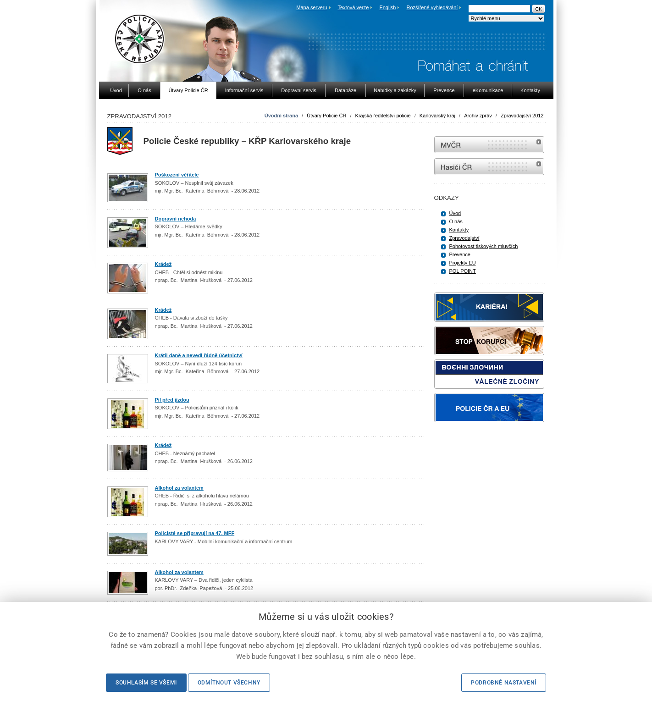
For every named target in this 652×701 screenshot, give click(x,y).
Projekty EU (462, 262)
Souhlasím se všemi (146, 682)
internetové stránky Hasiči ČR (489, 166)
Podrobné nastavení (503, 682)
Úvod (455, 213)
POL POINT (462, 271)
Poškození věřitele (177, 174)
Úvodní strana (281, 115)
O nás (456, 221)
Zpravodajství (464, 238)
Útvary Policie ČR (326, 115)
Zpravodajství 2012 (522, 115)
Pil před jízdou (172, 400)
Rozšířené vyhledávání (432, 7)
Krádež (163, 264)
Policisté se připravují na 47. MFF (195, 533)
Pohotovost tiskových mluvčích (483, 246)
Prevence (459, 254)
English (387, 7)
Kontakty (459, 229)
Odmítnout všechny (229, 682)
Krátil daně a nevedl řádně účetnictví (199, 355)
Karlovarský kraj (437, 115)
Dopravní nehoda (175, 218)
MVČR (489, 144)
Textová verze (353, 7)
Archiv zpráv (478, 115)
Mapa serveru (311, 7)
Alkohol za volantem (179, 488)
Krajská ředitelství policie (383, 115)
